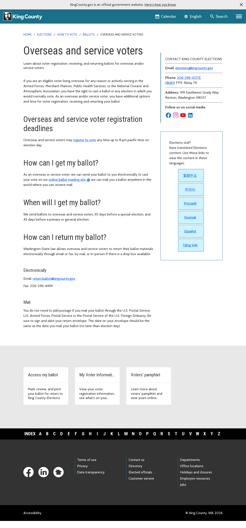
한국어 (190, 265)
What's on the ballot (178, 109)
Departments (190, 467)
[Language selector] (193, 16)
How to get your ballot (179, 68)
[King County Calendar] (166, 16)
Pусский (190, 279)
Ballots (89, 34)
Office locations (191, 473)
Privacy (82, 473)
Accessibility (32, 520)
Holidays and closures (196, 479)
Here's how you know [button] (160, 5)
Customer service (141, 486)
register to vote (84, 140)
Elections (44, 34)
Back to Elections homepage (184, 47)
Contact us (136, 467)
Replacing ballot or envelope (184, 82)
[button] (241, 4)
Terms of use (86, 467)
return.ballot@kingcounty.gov (54, 279)
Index (30, 441)
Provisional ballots (176, 102)
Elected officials (140, 479)
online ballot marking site (67, 180)
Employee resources (195, 486)
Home (27, 34)
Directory (135, 473)
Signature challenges (178, 95)
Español (190, 307)
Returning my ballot (177, 89)
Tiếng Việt (190, 321)
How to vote (67, 34)
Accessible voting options (182, 54)
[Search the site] (219, 16)
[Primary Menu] (239, 16)
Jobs (183, 492)
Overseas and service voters (185, 75)
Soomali (190, 293)
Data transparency (91, 479)
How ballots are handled (181, 61)
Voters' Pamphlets (176, 116)
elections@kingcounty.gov (194, 143)
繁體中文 (190, 251)
